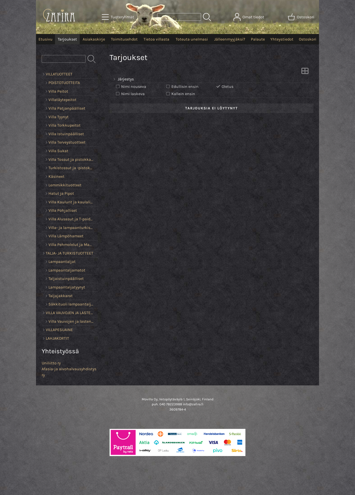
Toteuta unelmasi (192, 39)
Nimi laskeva (130, 94)
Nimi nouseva (130, 86)
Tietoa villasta (156, 39)
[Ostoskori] (301, 17)
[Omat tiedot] (249, 17)
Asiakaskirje (94, 39)
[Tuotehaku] (179, 17)
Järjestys (123, 79)
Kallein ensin (180, 94)
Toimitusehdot (124, 39)
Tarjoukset (67, 39)
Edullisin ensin (182, 86)
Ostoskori (307, 39)
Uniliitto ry (51, 363)
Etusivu (45, 39)
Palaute (258, 39)
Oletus (224, 86)
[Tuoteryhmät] (118, 17)
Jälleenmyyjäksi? (229, 39)
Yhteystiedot (281, 39)
